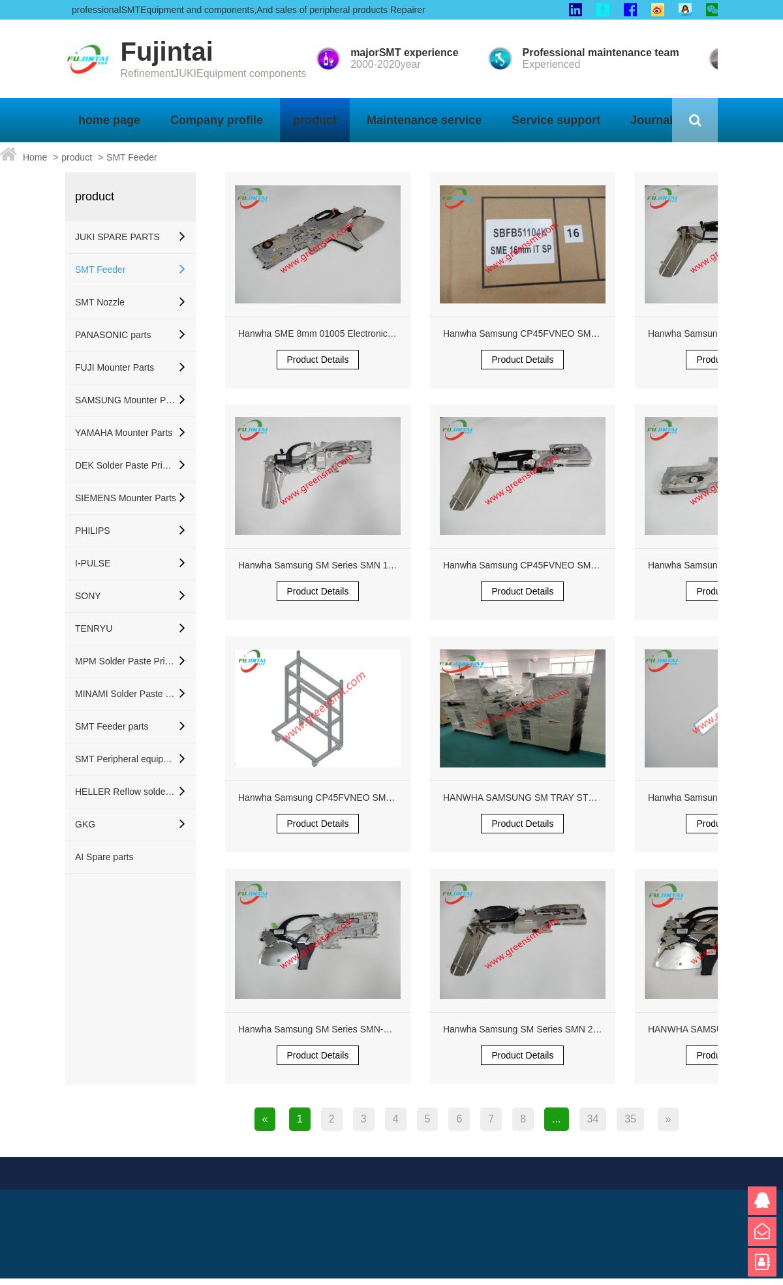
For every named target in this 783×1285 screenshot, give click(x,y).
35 (630, 1118)
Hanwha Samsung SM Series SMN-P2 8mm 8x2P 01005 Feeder (369, 1029)
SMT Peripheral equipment (125, 759)
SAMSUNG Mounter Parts (125, 400)
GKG (85, 824)
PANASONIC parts (113, 335)
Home (35, 157)
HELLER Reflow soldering (125, 791)
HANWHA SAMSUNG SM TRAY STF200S (529, 797)
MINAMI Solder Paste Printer (125, 694)
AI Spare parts (104, 857)
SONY (88, 596)
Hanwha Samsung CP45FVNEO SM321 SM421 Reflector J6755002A (584, 333)
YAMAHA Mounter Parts (123, 432)
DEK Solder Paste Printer (125, 465)
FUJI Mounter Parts (114, 367)
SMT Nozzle (100, 302)
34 (593, 1118)
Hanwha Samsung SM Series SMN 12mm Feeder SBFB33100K (368, 565)
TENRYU (93, 628)
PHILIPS (92, 530)
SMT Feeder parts (112, 726)
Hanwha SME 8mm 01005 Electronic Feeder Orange (345, 333)
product (76, 157)
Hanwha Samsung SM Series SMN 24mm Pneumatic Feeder (566, 1029)
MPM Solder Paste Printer (125, 661)
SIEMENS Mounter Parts (125, 498)
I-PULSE (92, 563)
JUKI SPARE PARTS (117, 237)
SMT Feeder (131, 157)
